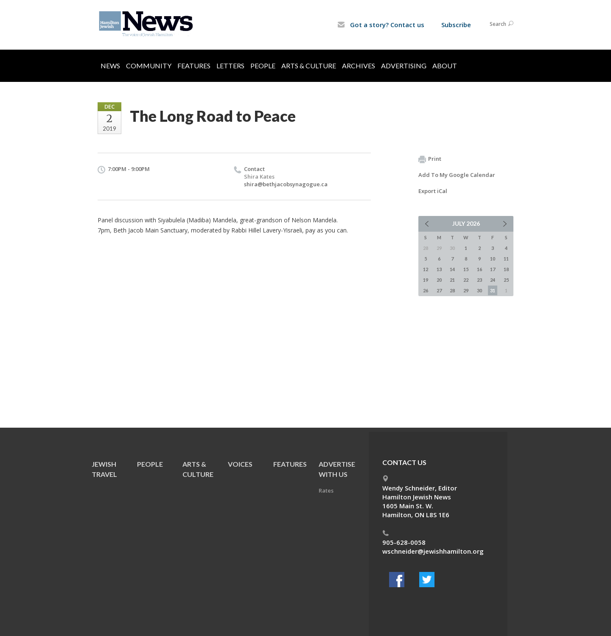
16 (479, 269)
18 (506, 269)
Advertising (403, 66)
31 (492, 290)
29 (465, 290)
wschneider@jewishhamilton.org (433, 551)
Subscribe (456, 24)
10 (492, 258)
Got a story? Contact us (380, 24)
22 (465, 280)
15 (465, 269)
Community (148, 66)
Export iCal (432, 191)
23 (479, 280)
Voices (240, 464)
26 (425, 290)
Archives (358, 66)
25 (506, 280)
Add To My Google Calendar (456, 175)
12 (425, 269)
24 (492, 280)
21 (452, 280)
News (110, 66)
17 (492, 269)
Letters (230, 66)
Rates (326, 490)
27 (439, 290)
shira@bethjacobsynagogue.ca (286, 184)
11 (506, 258)
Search (501, 24)
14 (452, 269)
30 (479, 290)
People (262, 66)
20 (439, 280)
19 (425, 280)
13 (439, 269)
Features (193, 66)
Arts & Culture (308, 66)
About (444, 66)
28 (452, 290)
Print (429, 159)
